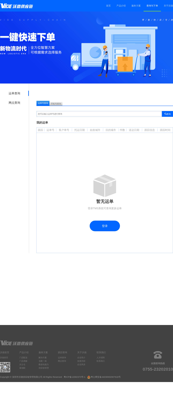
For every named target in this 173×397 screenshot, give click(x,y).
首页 (108, 5)
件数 (122, 130)
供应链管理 (44, 368)
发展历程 (81, 361)
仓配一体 (43, 361)
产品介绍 (121, 5)
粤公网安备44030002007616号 (106, 377)
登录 (105, 226)
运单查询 (14, 93)
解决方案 (43, 357)
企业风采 (81, 364)
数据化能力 (44, 364)
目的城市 (111, 130)
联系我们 (101, 361)
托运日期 (79, 130)
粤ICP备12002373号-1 (74, 377)
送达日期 (134, 130)
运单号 (50, 130)
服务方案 (136, 5)
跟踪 (40, 130)
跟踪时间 (165, 130)
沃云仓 (22, 364)
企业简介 (81, 357)
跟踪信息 (149, 130)
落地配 (22, 368)
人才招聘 (101, 357)
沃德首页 (4, 357)
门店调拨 (23, 361)
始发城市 (95, 130)
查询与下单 (152, 5)
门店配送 (23, 357)
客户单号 (64, 130)
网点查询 (14, 102)
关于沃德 (168, 5)
